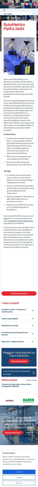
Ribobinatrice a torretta (10, 325)
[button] (33, 372)
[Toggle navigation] (4, 10)
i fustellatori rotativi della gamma (20, 221)
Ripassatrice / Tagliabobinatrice (13, 342)
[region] (19, 468)
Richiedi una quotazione (19, 293)
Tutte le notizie (31, 380)
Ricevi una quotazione (19, 361)
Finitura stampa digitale (10, 319)
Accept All (19, 472)
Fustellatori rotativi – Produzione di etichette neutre (14, 310)
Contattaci (29, 433)
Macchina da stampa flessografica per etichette (15, 333)
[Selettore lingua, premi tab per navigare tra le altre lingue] (19, 13)
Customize (19, 477)
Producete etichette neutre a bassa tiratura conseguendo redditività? (16, 385)
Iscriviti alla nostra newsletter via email (18, 372)
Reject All (19, 483)
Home (3, 18)
